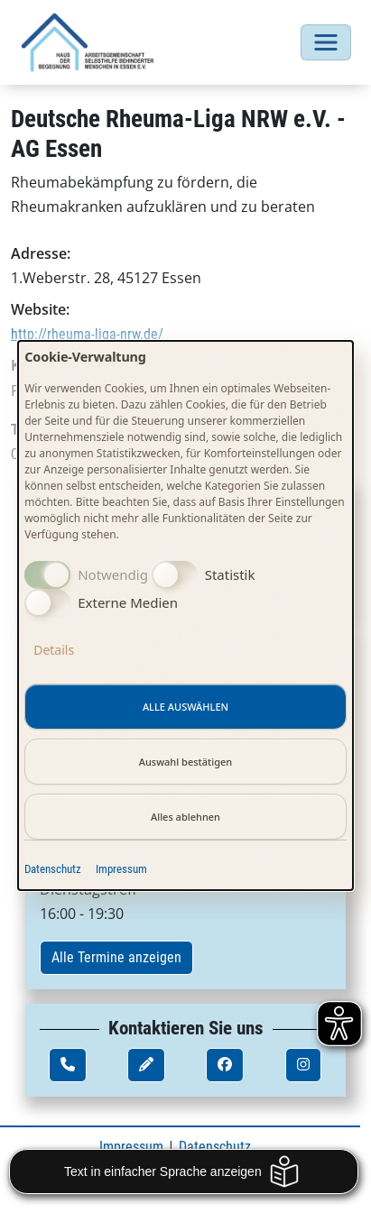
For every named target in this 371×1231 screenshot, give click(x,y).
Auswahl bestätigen (186, 761)
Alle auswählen (185, 706)
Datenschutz (52, 869)
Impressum (121, 869)
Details (53, 649)
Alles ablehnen (185, 816)
